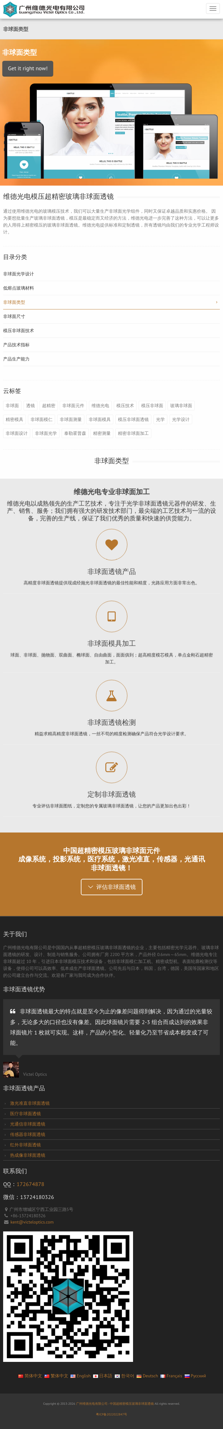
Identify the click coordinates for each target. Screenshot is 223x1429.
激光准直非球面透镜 (29, 1103)
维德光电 (100, 405)
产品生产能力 (16, 359)
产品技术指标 (16, 345)
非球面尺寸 (14, 316)
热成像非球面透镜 (27, 1155)
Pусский (195, 1376)
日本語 (103, 1376)
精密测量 (102, 433)
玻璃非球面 (181, 405)
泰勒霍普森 (75, 433)
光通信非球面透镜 (27, 1124)
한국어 (124, 1376)
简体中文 (30, 1376)
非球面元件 (73, 405)
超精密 (48, 405)
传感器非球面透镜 (27, 1134)
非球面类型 (111, 302)
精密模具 (14, 419)
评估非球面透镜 (111, 886)
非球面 (12, 405)
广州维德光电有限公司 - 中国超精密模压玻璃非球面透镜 (115, 1404)
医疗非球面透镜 (25, 1113)
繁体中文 (56, 1376)
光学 (160, 419)
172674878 (30, 1184)
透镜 (30, 405)
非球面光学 (46, 433)
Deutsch (147, 1376)
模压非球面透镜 (133, 419)
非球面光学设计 (18, 274)
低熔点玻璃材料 (18, 288)
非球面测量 (71, 419)
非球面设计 (17, 433)
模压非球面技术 (18, 330)
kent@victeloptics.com (31, 1222)
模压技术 (125, 405)
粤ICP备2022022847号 (111, 1414)
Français (171, 1376)
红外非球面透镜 (25, 1145)
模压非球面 (152, 405)
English (80, 1376)
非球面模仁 (42, 419)
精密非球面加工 (133, 433)
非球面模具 (100, 419)
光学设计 (181, 419)
